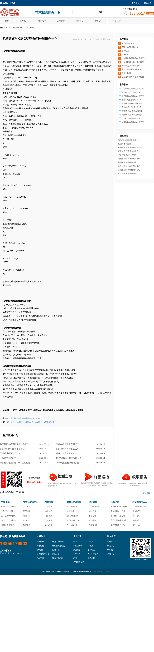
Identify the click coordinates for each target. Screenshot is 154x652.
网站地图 (147, 3)
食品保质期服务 (73, 525)
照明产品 (136, 525)
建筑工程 (91, 558)
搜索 (100, 12)
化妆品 (90, 546)
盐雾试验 (26, 525)
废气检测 (48, 525)
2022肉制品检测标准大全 (68, 463)
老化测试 (26, 506)
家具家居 (77, 550)
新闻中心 (79, 20)
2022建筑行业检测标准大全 (69, 458)
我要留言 (135, 3)
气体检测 (48, 520)
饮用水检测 (71, 511)
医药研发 (55, 554)
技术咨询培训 (57, 558)
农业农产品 (77, 546)
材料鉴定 (92, 520)
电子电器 (91, 550)
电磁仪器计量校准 (8, 506)
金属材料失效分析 (118, 511)
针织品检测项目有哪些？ (68, 444)
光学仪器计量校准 (8, 511)
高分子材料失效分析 (119, 520)
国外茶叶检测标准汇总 (11, 453)
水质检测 (48, 511)
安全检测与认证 (139, 502)
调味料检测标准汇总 (66, 453)
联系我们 (116, 20)
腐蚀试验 (26, 516)
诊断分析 (92, 516)
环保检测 (49, 502)
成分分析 (92, 511)
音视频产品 (136, 511)
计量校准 (5, 502)
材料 (75, 558)
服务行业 (77, 536)
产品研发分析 (94, 506)
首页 (7, 20)
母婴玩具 (77, 554)
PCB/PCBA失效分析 (119, 506)
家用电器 (136, 520)
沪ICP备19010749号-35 (103, 571)
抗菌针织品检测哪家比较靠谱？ (15, 444)
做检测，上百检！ (10, 3)
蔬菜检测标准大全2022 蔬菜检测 (15, 463)
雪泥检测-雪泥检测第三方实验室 (25, 418)
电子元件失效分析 (118, 516)
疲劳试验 (26, 511)
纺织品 (90, 542)
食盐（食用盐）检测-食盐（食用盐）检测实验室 (33, 422)
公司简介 (98, 20)
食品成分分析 (72, 506)
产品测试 (40, 558)
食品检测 (30, 28)
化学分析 (93, 502)
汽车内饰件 (136, 516)
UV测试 (26, 520)
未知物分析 (93, 525)
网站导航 (111, 536)
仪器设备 (61, 20)
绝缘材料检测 (78, 562)
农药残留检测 (72, 516)
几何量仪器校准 (7, 525)
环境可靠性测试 (30, 502)
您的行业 (42, 20)
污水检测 (48, 516)
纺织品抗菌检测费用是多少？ (14, 449)
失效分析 (115, 502)
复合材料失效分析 (118, 525)
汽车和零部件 (93, 554)
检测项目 (24, 20)
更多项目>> (147, 493)
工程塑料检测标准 (9, 458)
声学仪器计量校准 (8, 520)
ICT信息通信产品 (139, 506)
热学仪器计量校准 (8, 516)
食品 (23, 28)
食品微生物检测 (73, 520)
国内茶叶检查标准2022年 (68, 449)
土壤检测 (48, 506)
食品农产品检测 (74, 502)
